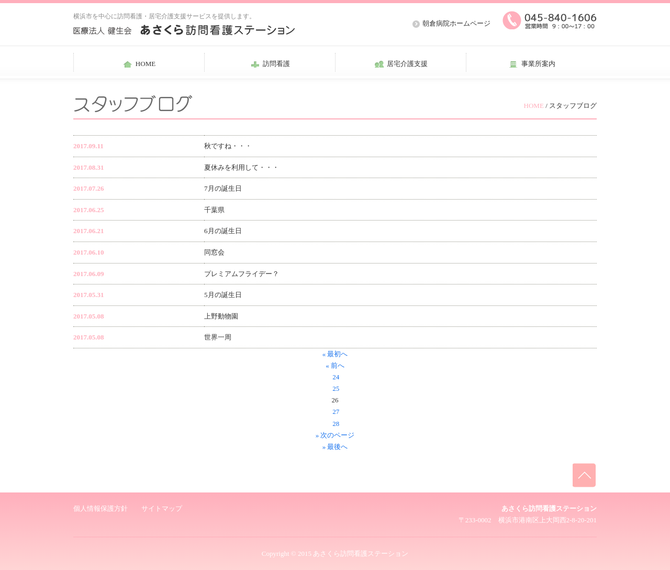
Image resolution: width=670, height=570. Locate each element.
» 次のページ (335, 435)
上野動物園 (221, 316)
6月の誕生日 (223, 231)
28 (335, 424)
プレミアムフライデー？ (241, 274)
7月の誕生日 (223, 188)
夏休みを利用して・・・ (241, 167)
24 (335, 377)
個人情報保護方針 (100, 508)
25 (335, 388)
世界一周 (217, 337)
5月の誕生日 (223, 295)
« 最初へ (335, 354)
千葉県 (214, 210)
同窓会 (214, 252)
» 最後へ (335, 447)
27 (335, 411)
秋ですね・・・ (228, 146)
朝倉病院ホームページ (456, 23)
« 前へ (335, 365)
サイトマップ (161, 508)
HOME (534, 105)
